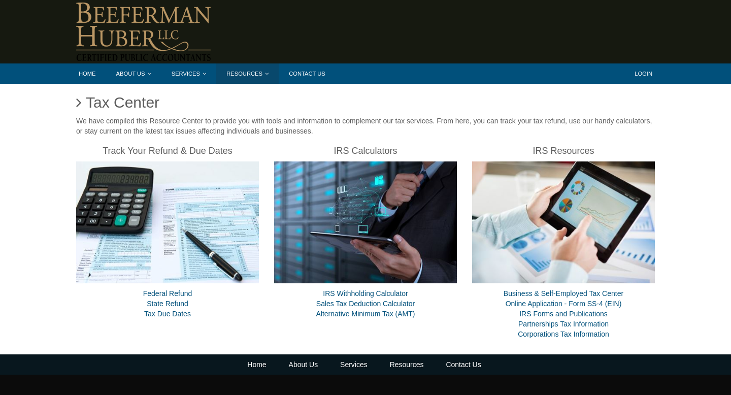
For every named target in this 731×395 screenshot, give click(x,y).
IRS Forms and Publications (563, 314)
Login (643, 74)
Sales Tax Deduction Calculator (365, 304)
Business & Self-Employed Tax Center (563, 293)
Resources (247, 74)
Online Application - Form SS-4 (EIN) (564, 304)
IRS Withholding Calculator (365, 293)
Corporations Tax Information (563, 334)
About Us (133, 74)
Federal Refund (167, 293)
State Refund (167, 304)
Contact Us (307, 74)
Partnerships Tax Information (563, 324)
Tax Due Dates (167, 314)
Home (87, 74)
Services (189, 74)
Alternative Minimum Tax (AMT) (365, 314)
